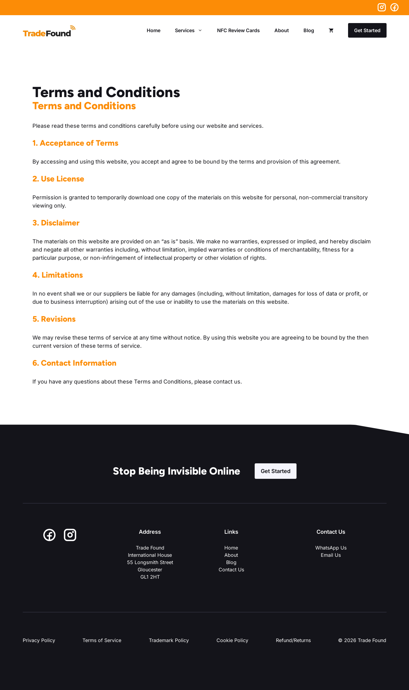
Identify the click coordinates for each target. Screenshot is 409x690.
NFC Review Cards (238, 30)
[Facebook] (394, 7)
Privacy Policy (39, 640)
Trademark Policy (169, 640)
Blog (308, 30)
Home (153, 30)
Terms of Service (101, 640)
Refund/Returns (293, 640)
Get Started (367, 30)
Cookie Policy (232, 640)
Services (192, 30)
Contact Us (231, 570)
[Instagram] (383, 7)
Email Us (331, 555)
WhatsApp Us (331, 548)
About (281, 30)
